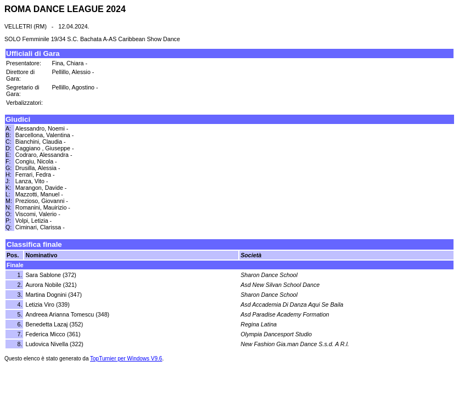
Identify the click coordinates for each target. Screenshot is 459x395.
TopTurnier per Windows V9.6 (126, 359)
